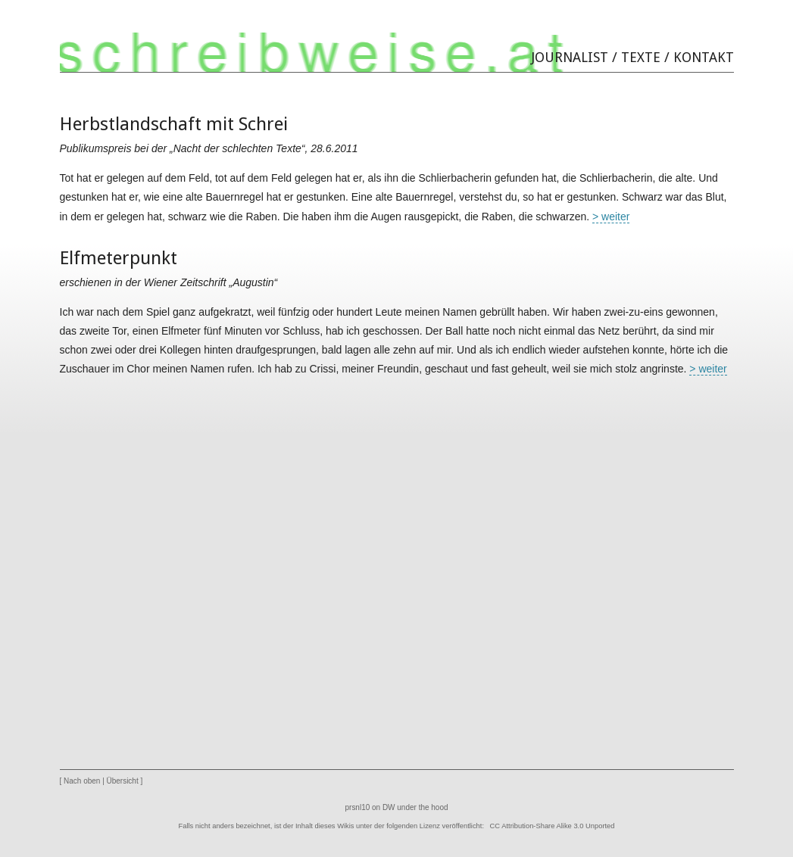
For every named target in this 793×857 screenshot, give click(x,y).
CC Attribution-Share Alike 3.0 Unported (552, 826)
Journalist (570, 57)
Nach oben (82, 781)
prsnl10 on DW (370, 807)
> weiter (610, 216)
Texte (640, 57)
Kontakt (703, 57)
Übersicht (123, 781)
